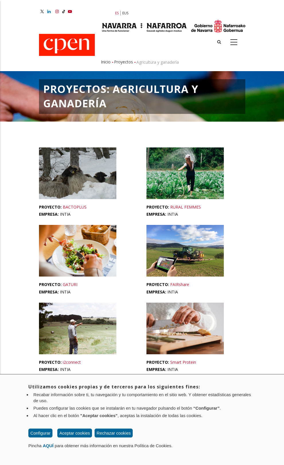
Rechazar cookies (114, 433)
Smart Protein (183, 362)
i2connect (72, 362)
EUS (125, 13)
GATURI (70, 284)
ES (117, 13)
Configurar (40, 433)
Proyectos (123, 62)
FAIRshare (179, 284)
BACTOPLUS (75, 207)
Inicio (106, 62)
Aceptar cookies (74, 433)
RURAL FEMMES (185, 207)
